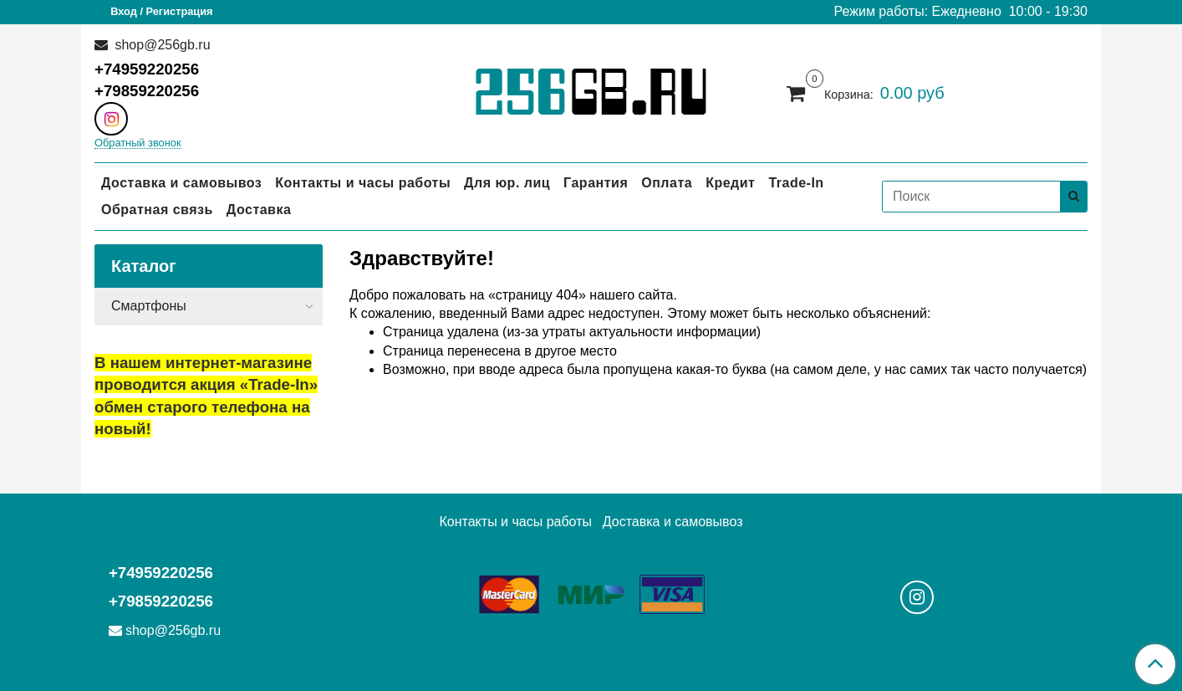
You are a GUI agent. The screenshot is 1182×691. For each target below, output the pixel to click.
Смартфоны (148, 306)
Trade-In (795, 183)
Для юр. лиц (507, 183)
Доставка (259, 209)
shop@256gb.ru (161, 45)
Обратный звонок (137, 143)
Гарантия (595, 183)
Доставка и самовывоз (181, 183)
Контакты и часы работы (363, 183)
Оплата (666, 183)
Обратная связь (157, 209)
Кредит (730, 183)
